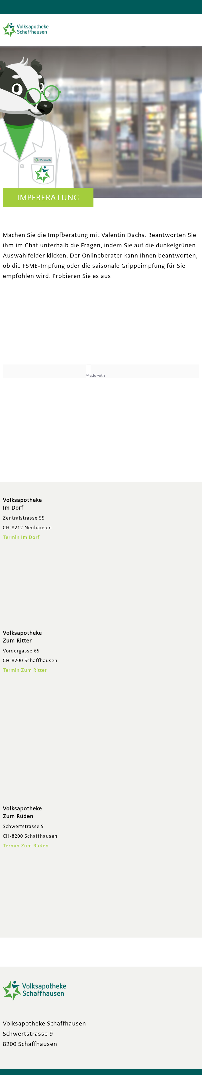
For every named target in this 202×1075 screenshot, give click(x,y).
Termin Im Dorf (21, 537)
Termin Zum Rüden (26, 846)
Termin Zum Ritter (25, 670)
